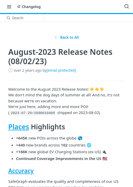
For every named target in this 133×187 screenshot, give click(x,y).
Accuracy (21, 171)
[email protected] (61, 70)
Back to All (66, 37)
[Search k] (24, 18)
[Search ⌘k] (126, 6)
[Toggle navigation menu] (9, 6)
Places (18, 126)
